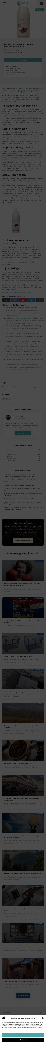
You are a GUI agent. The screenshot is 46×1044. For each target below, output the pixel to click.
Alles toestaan (23, 1035)
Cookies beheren (23, 1040)
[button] (43, 1018)
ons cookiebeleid (33, 1027)
